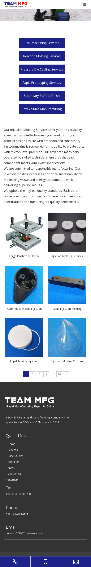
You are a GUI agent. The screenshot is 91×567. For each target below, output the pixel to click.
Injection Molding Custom (67, 361)
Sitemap (13, 479)
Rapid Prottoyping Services (41, 83)
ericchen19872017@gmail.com (25, 533)
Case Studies (16, 456)
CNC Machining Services (41, 43)
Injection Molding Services (41, 56)
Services (13, 450)
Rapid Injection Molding (66, 308)
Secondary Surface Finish (42, 96)
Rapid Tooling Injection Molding (24, 361)
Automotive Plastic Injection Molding (24, 309)
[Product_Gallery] (45, 10)
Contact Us (14, 473)
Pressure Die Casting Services (41, 69)
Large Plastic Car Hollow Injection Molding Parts (24, 256)
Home (11, 444)
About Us (13, 462)
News (11, 467)
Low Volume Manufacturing (42, 109)
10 (59, 374)
